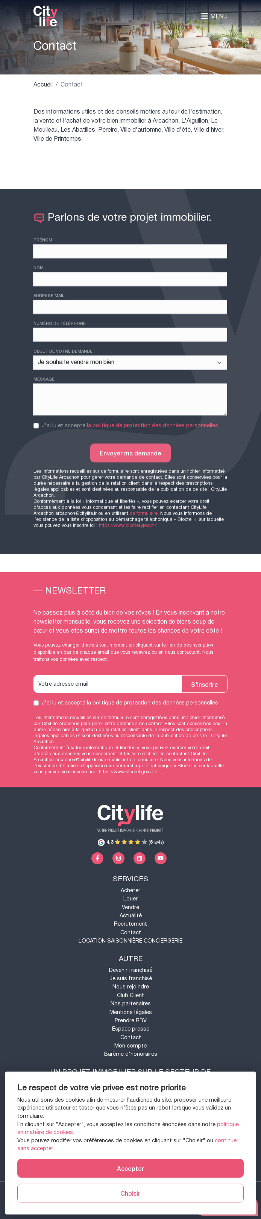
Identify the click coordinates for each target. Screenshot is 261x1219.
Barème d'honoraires (130, 1054)
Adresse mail (48, 339)
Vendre (130, 907)
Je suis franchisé (130, 978)
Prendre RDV (131, 1020)
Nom (38, 311)
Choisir (130, 1193)
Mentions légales (130, 1012)
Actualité (131, 915)
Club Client (130, 995)
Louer (130, 898)
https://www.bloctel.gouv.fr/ (127, 772)
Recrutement (130, 924)
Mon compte (130, 1045)
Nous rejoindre (130, 986)
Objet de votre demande (63, 395)
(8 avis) (130, 842)
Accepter (130, 1168)
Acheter (130, 890)
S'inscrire (204, 684)
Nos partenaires (131, 1003)
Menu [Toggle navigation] (214, 16)
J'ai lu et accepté (130, 469)
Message (44, 422)
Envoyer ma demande (130, 496)
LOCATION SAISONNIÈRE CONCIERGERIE (130, 941)
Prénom (42, 283)
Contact (130, 932)
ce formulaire (144, 760)
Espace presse (130, 1029)
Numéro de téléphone (59, 367)
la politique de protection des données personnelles (152, 469)
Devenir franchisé (130, 970)
